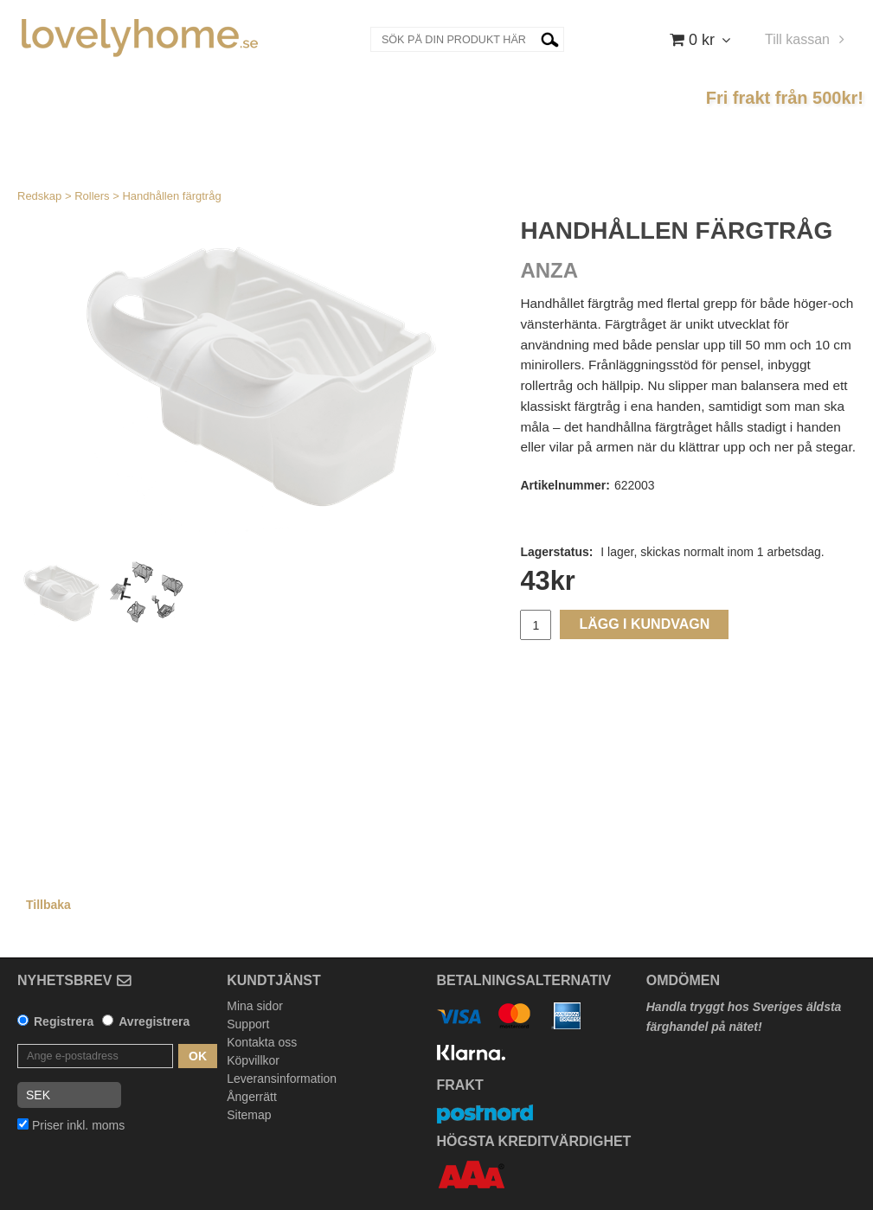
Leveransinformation (282, 1078)
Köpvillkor (253, 1060)
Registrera (63, 1021)
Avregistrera (154, 1021)
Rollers (91, 195)
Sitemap (249, 1115)
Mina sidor (255, 1006)
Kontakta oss (262, 1042)
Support (248, 1024)
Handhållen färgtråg (171, 195)
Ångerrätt (252, 1097)
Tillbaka (48, 905)
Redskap (39, 195)
